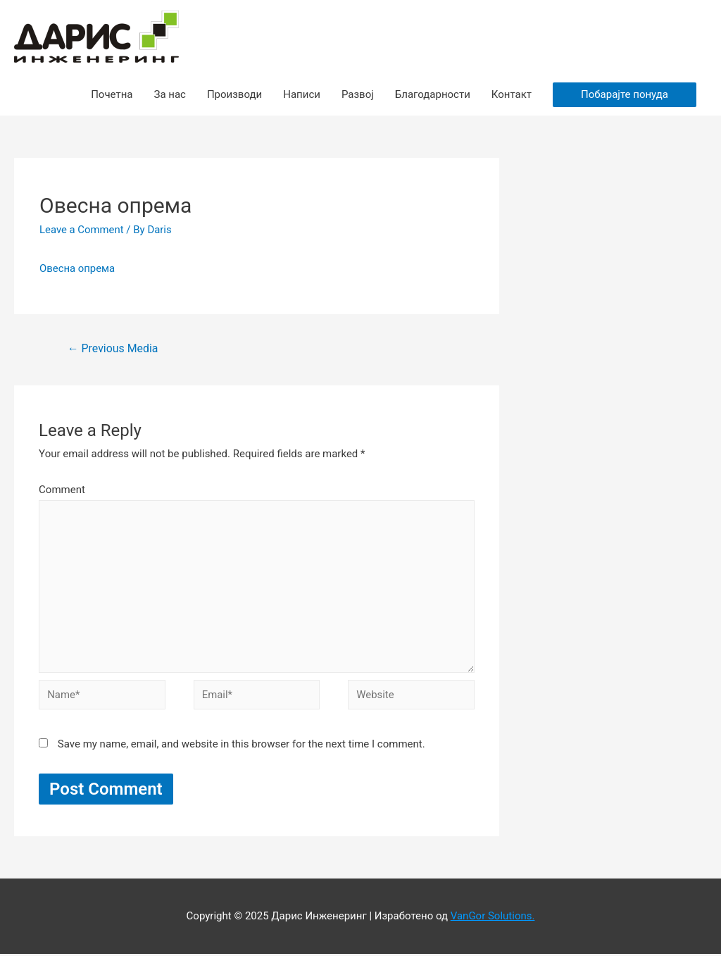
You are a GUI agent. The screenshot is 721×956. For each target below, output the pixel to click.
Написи (301, 94)
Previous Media (113, 348)
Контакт (511, 94)
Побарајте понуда (624, 94)
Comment (62, 489)
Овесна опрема (77, 268)
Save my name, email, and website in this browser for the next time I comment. (241, 746)
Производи (234, 94)
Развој (357, 94)
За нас (169, 94)
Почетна (111, 94)
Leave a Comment (82, 229)
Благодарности (432, 94)
